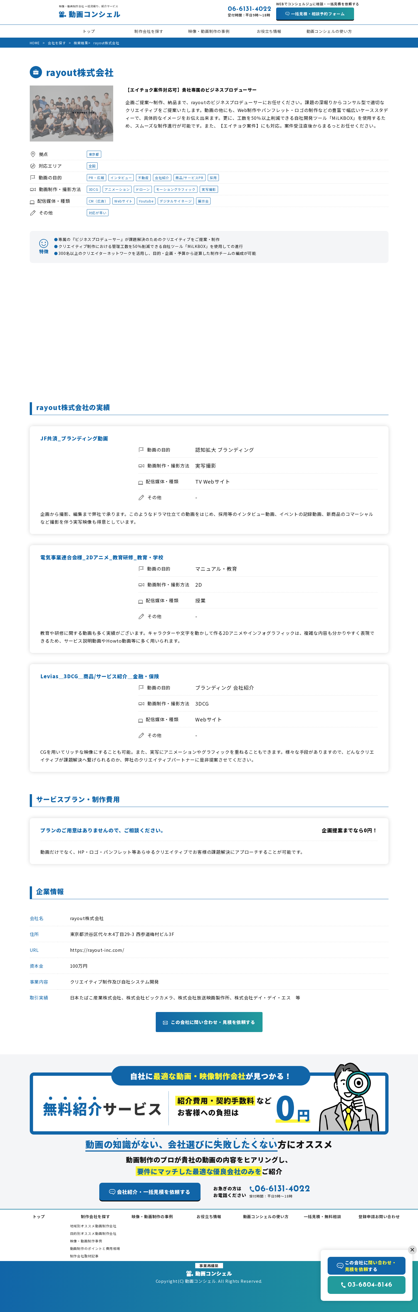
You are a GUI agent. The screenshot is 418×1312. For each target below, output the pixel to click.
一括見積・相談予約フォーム (318, 13)
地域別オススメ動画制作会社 (93, 1225)
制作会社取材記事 (84, 1256)
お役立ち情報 (269, 31)
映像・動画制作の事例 (209, 31)
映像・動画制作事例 (86, 1240)
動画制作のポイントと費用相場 (95, 1248)
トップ (89, 31)
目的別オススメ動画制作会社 (93, 1233)
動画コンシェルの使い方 (329, 31)
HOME (35, 42)
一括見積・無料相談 (322, 1216)
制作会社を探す (148, 31)
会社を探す (57, 42)
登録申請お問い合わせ (379, 1216)
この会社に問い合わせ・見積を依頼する (209, 1022)
